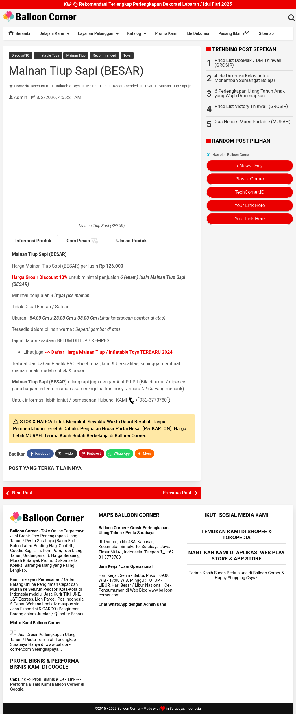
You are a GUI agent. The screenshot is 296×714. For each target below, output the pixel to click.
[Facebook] (40, 453)
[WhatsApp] (119, 453)
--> (109, 352)
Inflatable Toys (47, 55)
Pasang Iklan (233, 32)
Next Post (22, 492)
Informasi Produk (33, 240)
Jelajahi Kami (55, 33)
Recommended (104, 55)
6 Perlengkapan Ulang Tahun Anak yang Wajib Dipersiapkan (249, 93)
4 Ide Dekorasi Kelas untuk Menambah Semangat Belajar (244, 78)
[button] (144, 453)
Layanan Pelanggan (99, 33)
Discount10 (20, 55)
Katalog (138, 33)
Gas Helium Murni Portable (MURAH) (252, 121)
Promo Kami (166, 33)
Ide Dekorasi (198, 33)
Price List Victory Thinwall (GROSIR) (251, 106)
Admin (20, 97)
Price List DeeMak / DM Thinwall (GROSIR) (247, 63)
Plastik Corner (249, 178)
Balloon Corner (128, 708)
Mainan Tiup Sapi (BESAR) (76, 71)
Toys (127, 55)
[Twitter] (66, 453)
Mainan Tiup (75, 55)
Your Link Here (249, 205)
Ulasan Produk (131, 240)
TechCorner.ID (249, 192)
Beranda (19, 32)
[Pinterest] (91, 453)
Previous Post (177, 492)
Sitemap (266, 33)
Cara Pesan (82, 240)
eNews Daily (250, 165)
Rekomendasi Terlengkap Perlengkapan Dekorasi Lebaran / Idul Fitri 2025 (148, 5)
